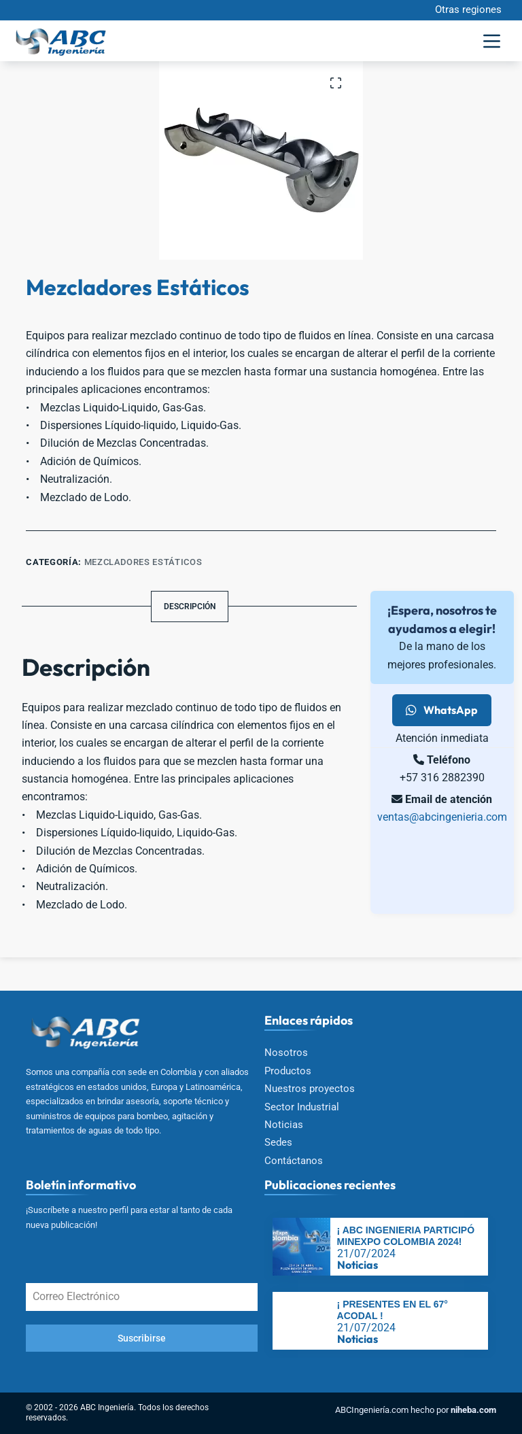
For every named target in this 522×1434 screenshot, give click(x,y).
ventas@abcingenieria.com (442, 816)
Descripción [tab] (189, 606)
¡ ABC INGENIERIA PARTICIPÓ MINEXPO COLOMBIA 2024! (406, 1236)
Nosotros (286, 1052)
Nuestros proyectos (309, 1088)
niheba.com (473, 1410)
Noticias (283, 1125)
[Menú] (491, 41)
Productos (287, 1071)
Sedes (278, 1142)
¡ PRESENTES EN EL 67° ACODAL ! (392, 1310)
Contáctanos (293, 1161)
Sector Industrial (301, 1107)
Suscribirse (142, 1338)
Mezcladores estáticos (143, 562)
